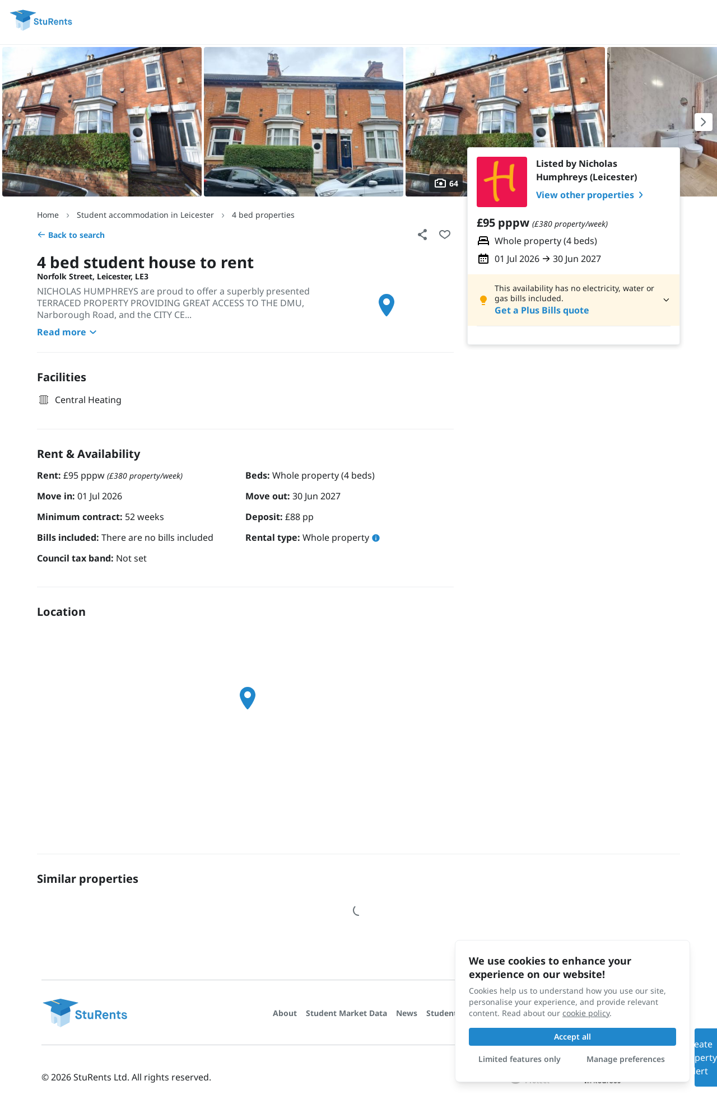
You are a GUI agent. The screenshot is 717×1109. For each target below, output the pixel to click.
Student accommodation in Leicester (145, 214)
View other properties (592, 195)
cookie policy (585, 1013)
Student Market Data (346, 1013)
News (406, 1013)
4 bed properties (263, 214)
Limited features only (519, 1059)
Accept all (572, 1036)
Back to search (71, 235)
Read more (68, 332)
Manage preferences (625, 1059)
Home (48, 214)
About (285, 1013)
